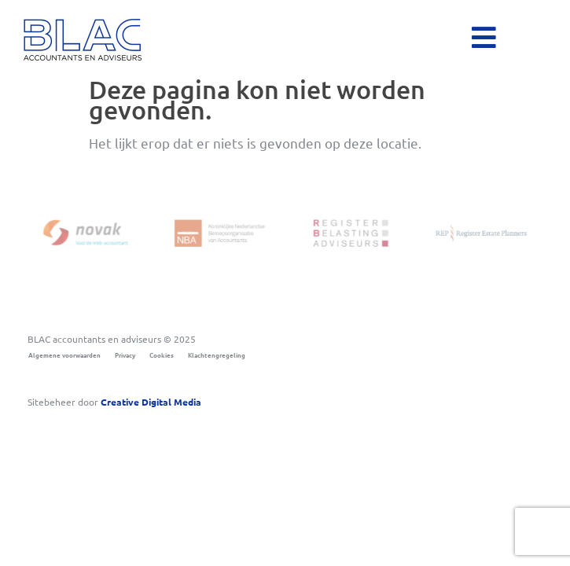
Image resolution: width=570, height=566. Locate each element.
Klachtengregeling (216, 354)
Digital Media (151, 401)
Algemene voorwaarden (64, 354)
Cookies (161, 354)
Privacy (125, 354)
